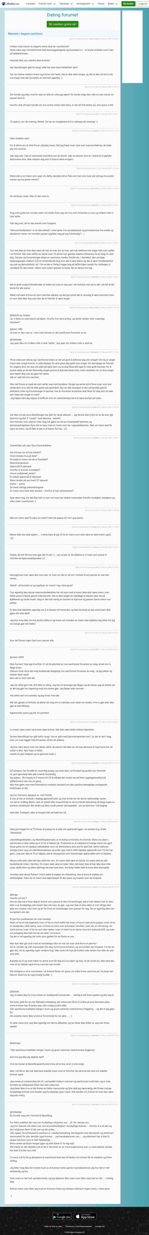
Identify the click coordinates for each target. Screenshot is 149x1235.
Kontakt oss (100, 1226)
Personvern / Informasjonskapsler (79, 1226)
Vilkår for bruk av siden (53, 1226)
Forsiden (30, 3)
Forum (101, 3)
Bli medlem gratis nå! (62, 24)
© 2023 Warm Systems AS (74, 1232)
